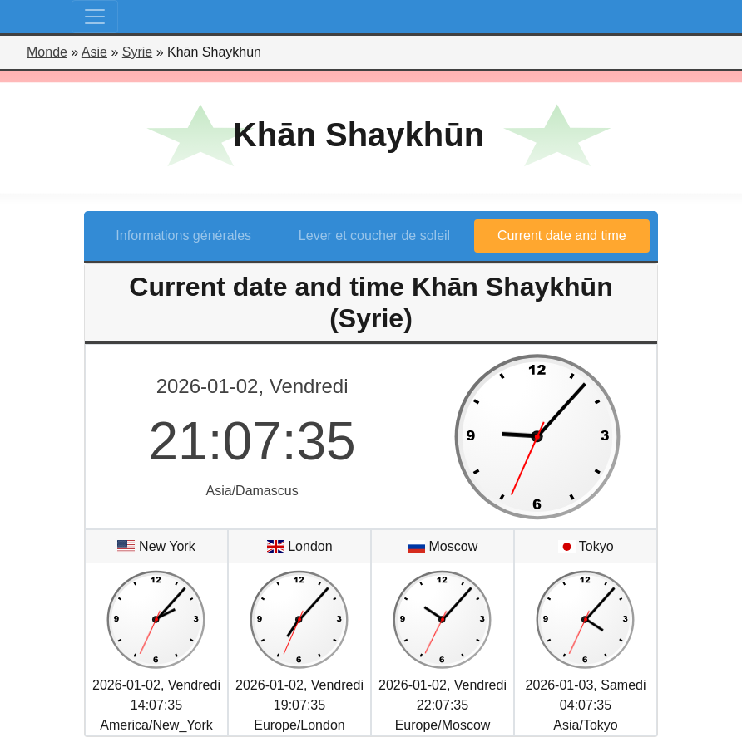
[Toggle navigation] (95, 16)
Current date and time (561, 235)
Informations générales (183, 235)
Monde (47, 52)
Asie (94, 52)
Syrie (137, 52)
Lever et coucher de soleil (374, 235)
